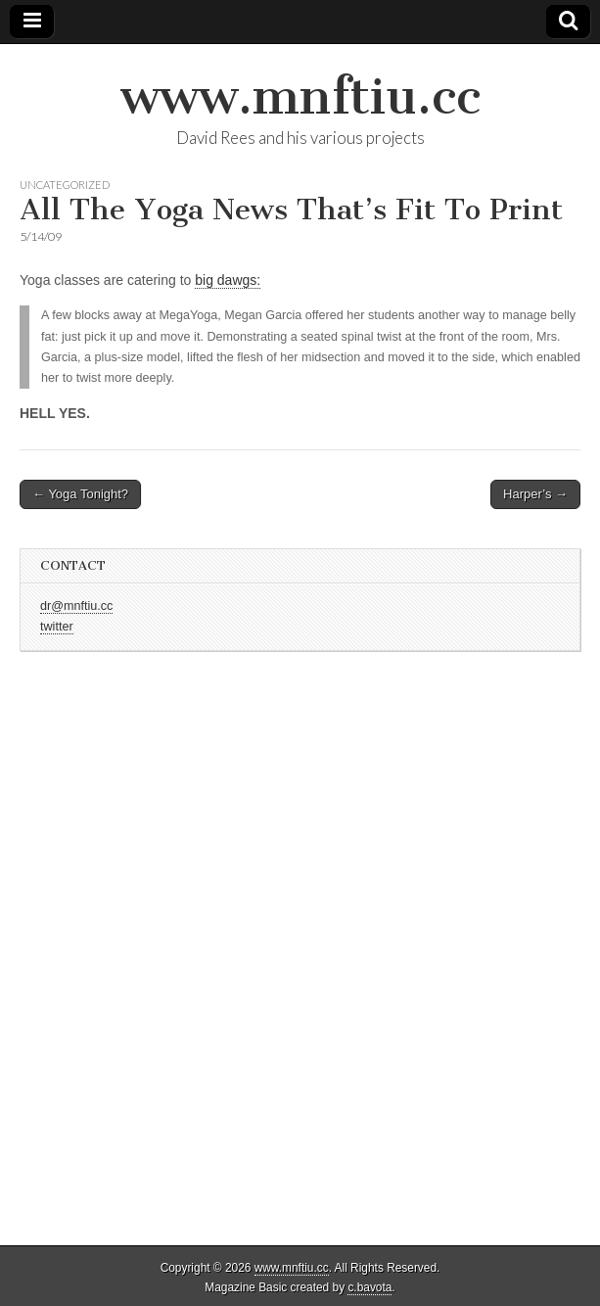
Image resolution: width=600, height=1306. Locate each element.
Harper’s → (535, 494)
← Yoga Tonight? (80, 494)
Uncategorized (65, 184)
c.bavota (369, 1287)
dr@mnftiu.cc (76, 606)
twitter (56, 626)
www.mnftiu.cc (300, 96)
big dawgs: (227, 280)
